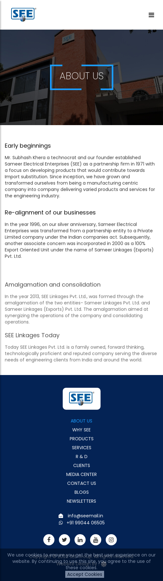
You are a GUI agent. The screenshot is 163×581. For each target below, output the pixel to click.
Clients (81, 465)
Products (82, 439)
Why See (81, 430)
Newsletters (81, 501)
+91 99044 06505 (86, 523)
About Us (81, 421)
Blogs (81, 492)
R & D (82, 456)
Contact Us (81, 483)
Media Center (81, 474)
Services (81, 447)
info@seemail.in (85, 516)
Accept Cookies (84, 574)
